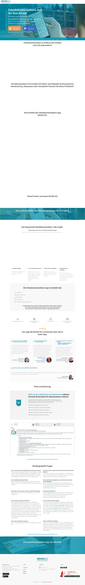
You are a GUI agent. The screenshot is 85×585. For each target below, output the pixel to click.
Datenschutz (45, 582)
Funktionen (25, 567)
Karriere (24, 573)
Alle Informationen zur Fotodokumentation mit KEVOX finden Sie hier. (42, 534)
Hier (32, 523)
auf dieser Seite (56, 508)
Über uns (24, 571)
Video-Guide (50, 493)
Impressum (50, 582)
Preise (24, 569)
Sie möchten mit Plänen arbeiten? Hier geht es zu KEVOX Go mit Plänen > (42, 459)
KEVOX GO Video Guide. (60, 505)
